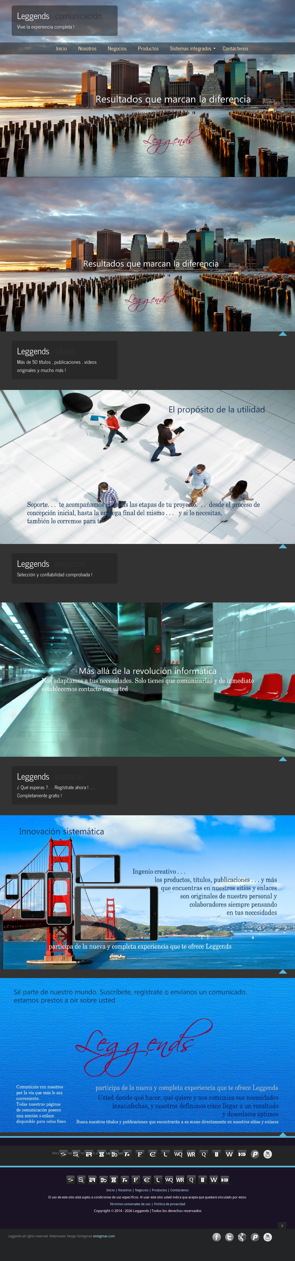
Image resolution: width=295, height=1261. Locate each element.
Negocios (117, 48)
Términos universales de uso (130, 1204)
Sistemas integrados (192, 48)
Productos (148, 48)
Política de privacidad (169, 1204)
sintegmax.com (103, 1236)
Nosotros (87, 48)
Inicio (61, 48)
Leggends (59, 15)
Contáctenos (235, 48)
